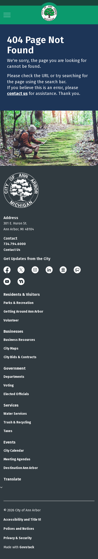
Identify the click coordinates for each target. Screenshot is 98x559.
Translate (12, 479)
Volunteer (11, 320)
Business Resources (19, 340)
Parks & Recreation (18, 303)
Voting (9, 385)
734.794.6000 (15, 244)
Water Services (15, 414)
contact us (17, 93)
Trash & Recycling (17, 422)
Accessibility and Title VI (22, 520)
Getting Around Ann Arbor (23, 312)
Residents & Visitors (22, 294)
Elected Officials (16, 394)
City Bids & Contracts (20, 357)
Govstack (26, 547)
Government (14, 368)
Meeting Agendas (17, 459)
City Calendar (14, 451)
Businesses (13, 331)
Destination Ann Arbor (21, 468)
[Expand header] (7, 15)
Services (11, 405)
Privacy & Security (18, 538)
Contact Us (12, 250)
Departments (14, 377)
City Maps (11, 348)
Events (9, 442)
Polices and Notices (19, 529)
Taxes (8, 431)
